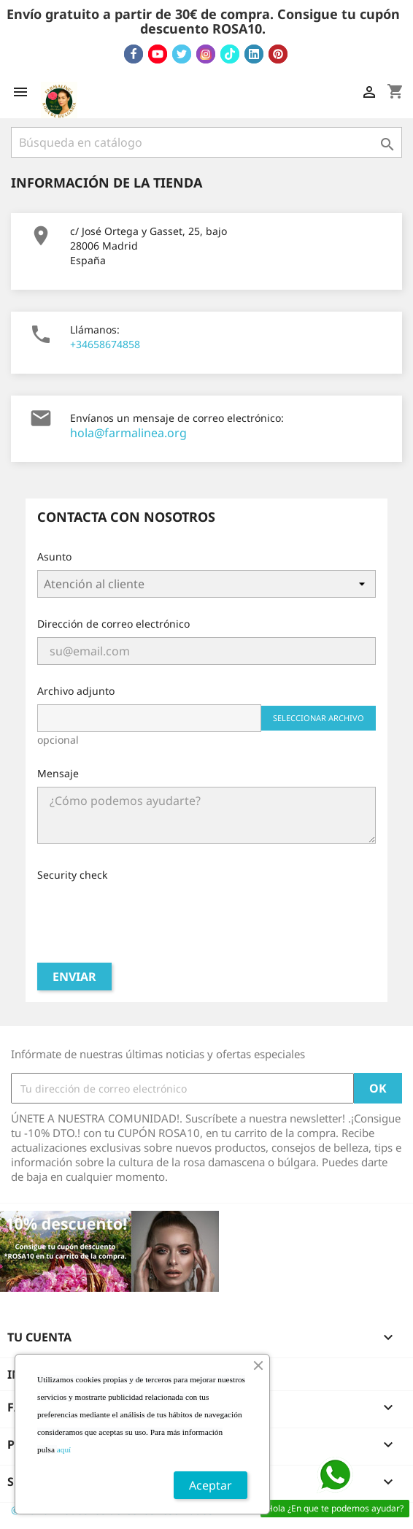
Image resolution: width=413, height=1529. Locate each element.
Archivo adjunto (76, 691)
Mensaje (58, 773)
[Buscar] (206, 142)
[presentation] (148, 916)
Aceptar (210, 1485)
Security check (72, 875)
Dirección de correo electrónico (113, 624)
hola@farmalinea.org (128, 433)
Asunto (54, 556)
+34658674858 (105, 344)
